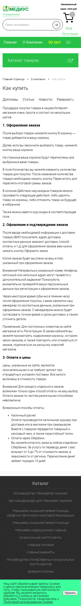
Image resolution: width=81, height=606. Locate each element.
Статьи (28, 99)
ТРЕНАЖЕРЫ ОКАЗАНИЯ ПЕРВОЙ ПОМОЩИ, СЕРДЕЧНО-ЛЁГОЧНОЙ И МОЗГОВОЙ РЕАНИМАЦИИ (40, 513)
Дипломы (10, 99)
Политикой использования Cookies (28, 602)
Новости (45, 99)
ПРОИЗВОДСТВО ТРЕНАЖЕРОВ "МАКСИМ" (40, 493)
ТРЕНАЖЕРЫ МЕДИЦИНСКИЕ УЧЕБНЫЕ (40, 530)
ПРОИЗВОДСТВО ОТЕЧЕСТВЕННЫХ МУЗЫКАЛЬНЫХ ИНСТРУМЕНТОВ (40, 562)
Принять (70, 593)
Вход (69, 28)
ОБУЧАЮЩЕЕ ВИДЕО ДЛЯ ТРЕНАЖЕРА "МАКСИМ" (41, 500)
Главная (10, 42)
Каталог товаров (40, 60)
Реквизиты (65, 99)
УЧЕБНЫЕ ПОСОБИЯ (40, 545)
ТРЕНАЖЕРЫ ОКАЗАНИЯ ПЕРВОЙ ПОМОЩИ (40, 523)
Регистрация (70, 33)
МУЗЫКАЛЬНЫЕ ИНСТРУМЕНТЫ (40, 537)
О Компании (32, 42)
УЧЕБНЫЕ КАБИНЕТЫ (41, 552)
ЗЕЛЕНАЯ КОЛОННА (41, 571)
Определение (11, 14)
